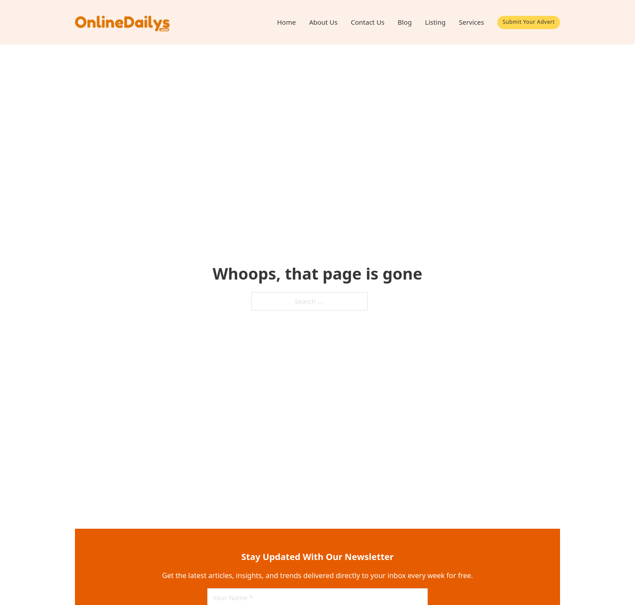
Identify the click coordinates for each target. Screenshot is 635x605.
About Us (323, 22)
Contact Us (368, 22)
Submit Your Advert (529, 22)
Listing (435, 22)
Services (471, 22)
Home (286, 22)
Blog (405, 22)
